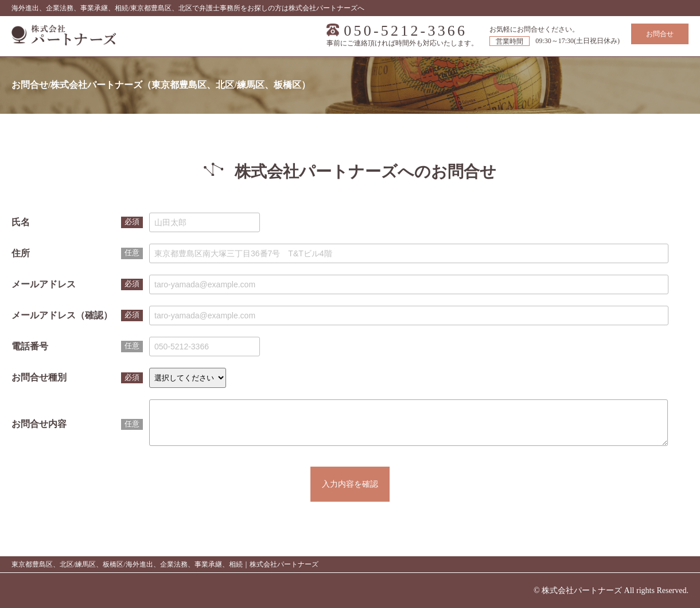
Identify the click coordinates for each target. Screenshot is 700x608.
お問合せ (660, 34)
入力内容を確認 (350, 492)
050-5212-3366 (405, 31)
